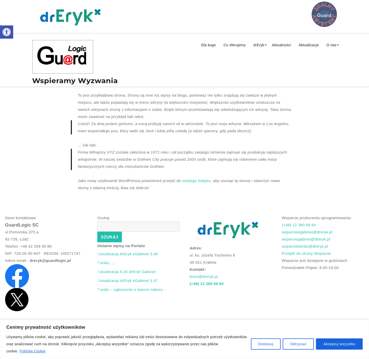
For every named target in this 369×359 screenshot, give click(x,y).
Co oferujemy (234, 45)
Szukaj (103, 218)
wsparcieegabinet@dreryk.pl (307, 232)
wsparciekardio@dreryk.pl (305, 246)
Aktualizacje (309, 45)
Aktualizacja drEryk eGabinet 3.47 (127, 280)
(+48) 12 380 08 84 (207, 283)
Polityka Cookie (32, 351)
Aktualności (281, 45)
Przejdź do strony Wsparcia (306, 253)
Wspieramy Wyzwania (75, 80)
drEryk (258, 45)
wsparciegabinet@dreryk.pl (306, 239)
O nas (331, 45)
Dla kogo (208, 45)
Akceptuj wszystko (339, 344)
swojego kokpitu (196, 180)
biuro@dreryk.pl (204, 276)
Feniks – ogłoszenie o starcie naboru (130, 289)
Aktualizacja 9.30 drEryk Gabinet (126, 272)
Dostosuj (266, 344)
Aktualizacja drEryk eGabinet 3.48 (127, 254)
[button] (6, 32)
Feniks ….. (106, 263)
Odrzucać (298, 344)
